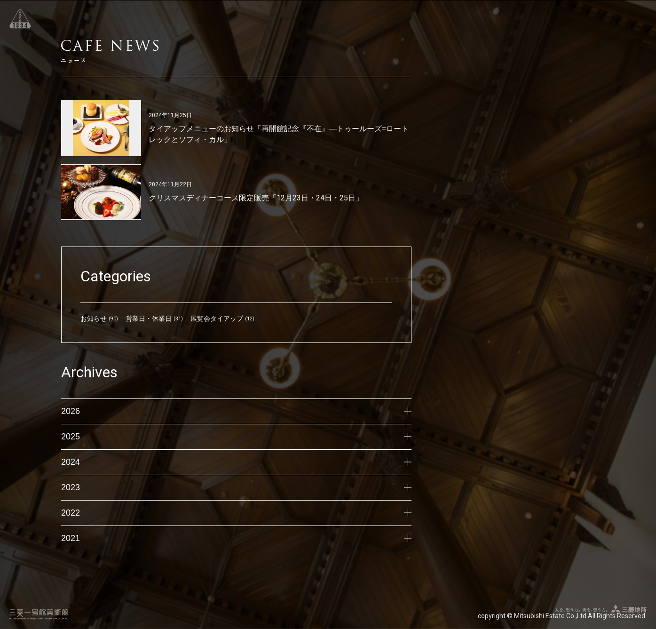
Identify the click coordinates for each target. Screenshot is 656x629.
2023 (236, 487)
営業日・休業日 (149, 318)
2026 (236, 411)
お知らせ (93, 318)
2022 (236, 513)
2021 (236, 538)
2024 (236, 462)
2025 (236, 436)
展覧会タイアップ (216, 318)
